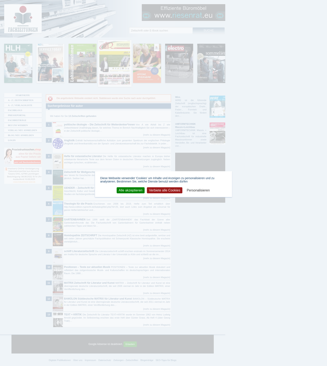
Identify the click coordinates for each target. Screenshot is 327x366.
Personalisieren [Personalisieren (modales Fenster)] (198, 190)
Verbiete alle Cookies (164, 190)
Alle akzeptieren (130, 190)
